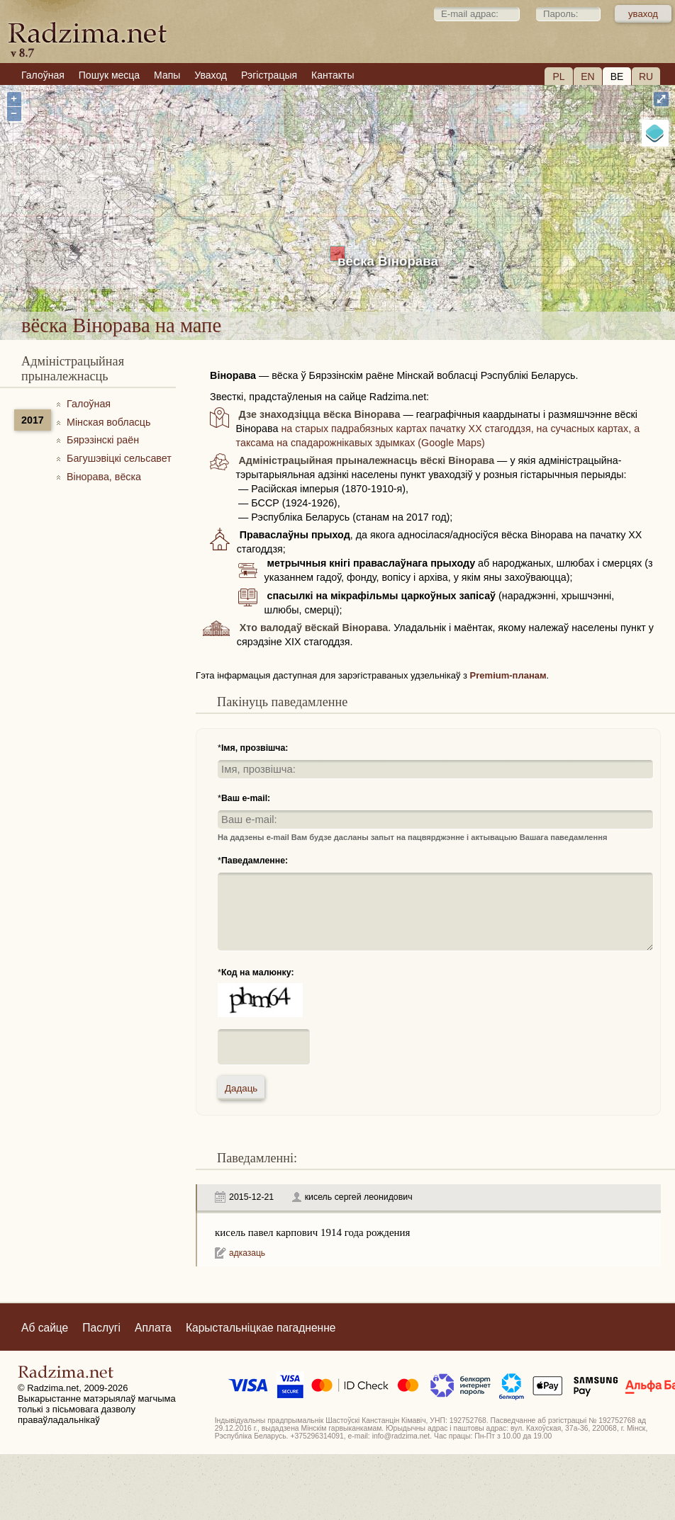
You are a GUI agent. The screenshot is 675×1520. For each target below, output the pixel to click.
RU (646, 76)
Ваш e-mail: (245, 798)
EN (587, 76)
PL (558, 76)
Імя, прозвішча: (255, 748)
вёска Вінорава (388, 261)
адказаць (247, 1253)
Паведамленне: (254, 861)
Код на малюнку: (257, 972)
